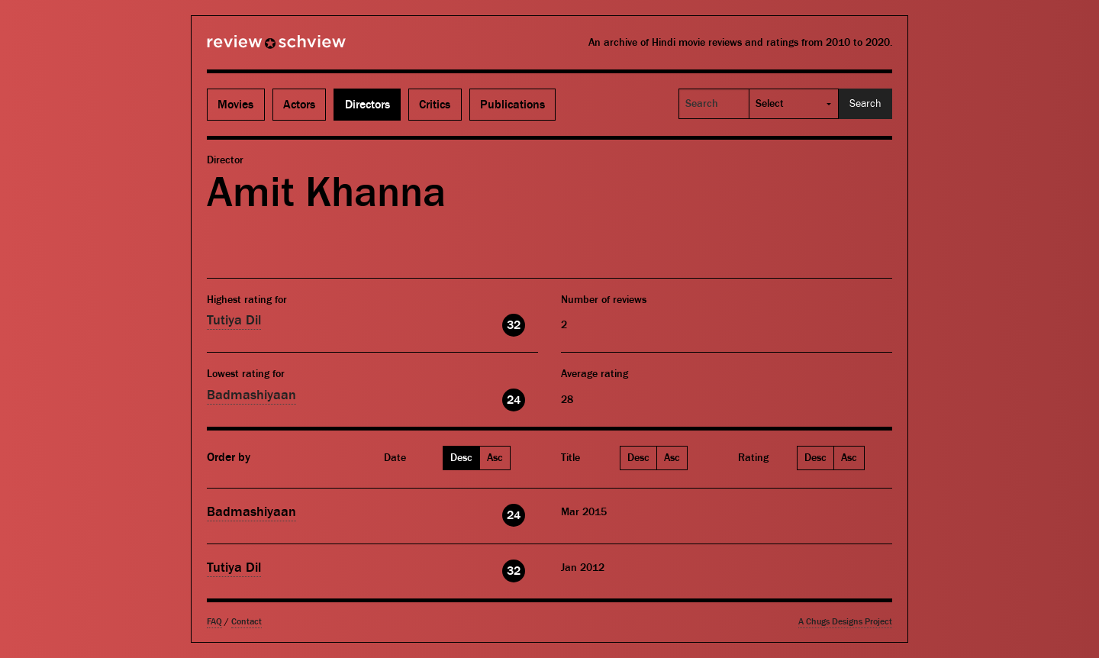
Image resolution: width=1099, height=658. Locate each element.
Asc (495, 458)
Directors (367, 104)
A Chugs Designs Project (845, 621)
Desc (461, 458)
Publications (512, 104)
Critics (434, 104)
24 (513, 400)
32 (513, 325)
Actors (299, 104)
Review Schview (250, 48)
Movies (235, 104)
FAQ (214, 621)
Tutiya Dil (234, 320)
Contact (246, 621)
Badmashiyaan (251, 395)
